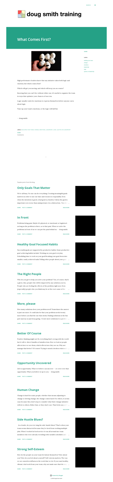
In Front (23, 217)
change (86, 62)
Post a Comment (27, 207)
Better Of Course (29, 333)
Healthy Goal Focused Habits (37, 244)
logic (85, 69)
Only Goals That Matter (33, 188)
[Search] (88, 5)
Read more (66, 207)
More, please (26, 304)
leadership (86, 67)
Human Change (28, 390)
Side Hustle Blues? (30, 419)
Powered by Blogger (56, 475)
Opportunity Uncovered (34, 363)
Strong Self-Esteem (30, 449)
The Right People (29, 274)
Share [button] (85, 51)
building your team (88, 60)
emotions (86, 65)
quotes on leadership (89, 71)
